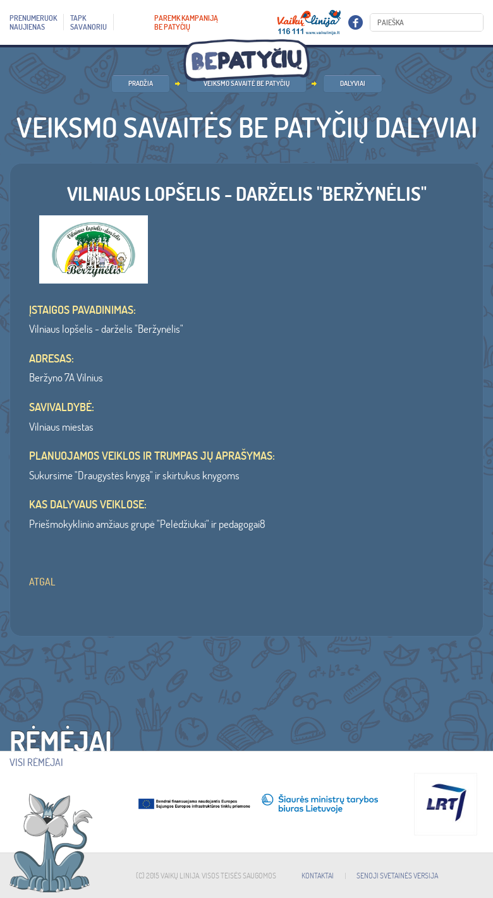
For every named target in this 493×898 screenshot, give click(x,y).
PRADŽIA (140, 83)
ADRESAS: (51, 359)
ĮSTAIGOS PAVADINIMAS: (82, 310)
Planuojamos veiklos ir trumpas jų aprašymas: (152, 456)
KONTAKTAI (317, 875)
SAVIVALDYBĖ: (61, 407)
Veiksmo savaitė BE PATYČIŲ (246, 83)
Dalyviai (352, 83)
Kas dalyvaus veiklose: (88, 505)
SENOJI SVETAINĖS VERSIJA (397, 875)
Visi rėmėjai (36, 762)
